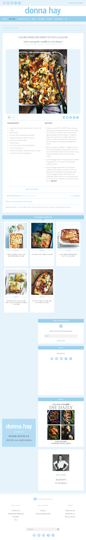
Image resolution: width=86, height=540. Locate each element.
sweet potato (66, 207)
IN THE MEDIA (61, 483)
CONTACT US (16, 511)
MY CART (79, 3)
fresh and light (43, 207)
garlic (51, 207)
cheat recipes (32, 207)
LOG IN (71, 3)
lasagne (58, 207)
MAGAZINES (58, 19)
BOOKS (49, 19)
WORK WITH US (70, 514)
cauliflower (22, 207)
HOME (4, 19)
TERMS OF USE (70, 511)
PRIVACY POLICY (70, 517)
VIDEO (33, 19)
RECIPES (12, 19)
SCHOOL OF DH (23, 19)
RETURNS (16, 517)
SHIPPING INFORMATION (16, 514)
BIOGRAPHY (61, 480)
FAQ (15, 520)
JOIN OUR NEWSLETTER (43, 514)
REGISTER (61, 341)
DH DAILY (41, 19)
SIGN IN (43, 511)
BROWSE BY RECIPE (11, 28)
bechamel (13, 207)
